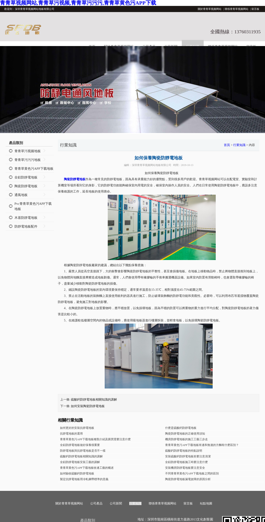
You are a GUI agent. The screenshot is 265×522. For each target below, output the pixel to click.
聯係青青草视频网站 (236, 9)
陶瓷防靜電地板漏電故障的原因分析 (188, 479)
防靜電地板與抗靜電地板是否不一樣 (83, 450)
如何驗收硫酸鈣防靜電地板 (77, 473)
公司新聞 (116, 503)
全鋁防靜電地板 (25, 177)
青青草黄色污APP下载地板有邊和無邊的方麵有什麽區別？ (202, 445)
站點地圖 (206, 503)
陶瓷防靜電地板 (25, 186)
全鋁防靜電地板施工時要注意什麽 (186, 462)
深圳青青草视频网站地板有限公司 (151, 165)
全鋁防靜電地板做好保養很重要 (80, 445)
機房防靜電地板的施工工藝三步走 (186, 439)
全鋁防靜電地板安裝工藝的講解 (80, 462)
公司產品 (96, 503)
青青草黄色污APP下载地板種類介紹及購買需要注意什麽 (95, 439)
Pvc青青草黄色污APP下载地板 (33, 206)
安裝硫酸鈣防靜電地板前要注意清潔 (188, 456)
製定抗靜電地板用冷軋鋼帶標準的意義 (84, 479)
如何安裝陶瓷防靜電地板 (88, 406)
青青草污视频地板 (27, 151)
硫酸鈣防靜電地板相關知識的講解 (94, 399)
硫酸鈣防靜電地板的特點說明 (183, 450)
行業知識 (239, 145)
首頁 (227, 145)
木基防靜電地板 (25, 217)
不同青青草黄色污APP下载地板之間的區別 (192, 473)
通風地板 (21, 195)
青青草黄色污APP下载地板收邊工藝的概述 (87, 467)
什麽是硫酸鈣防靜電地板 (180, 427)
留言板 (255, 9)
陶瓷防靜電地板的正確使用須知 (185, 433)
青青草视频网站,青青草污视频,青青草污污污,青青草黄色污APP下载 (78, 3)
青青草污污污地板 (27, 160)
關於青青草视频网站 (209, 9)
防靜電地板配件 (25, 226)
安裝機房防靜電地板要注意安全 (185, 467)
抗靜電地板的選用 (71, 433)
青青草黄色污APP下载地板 (33, 168)
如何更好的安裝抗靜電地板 (77, 427)
